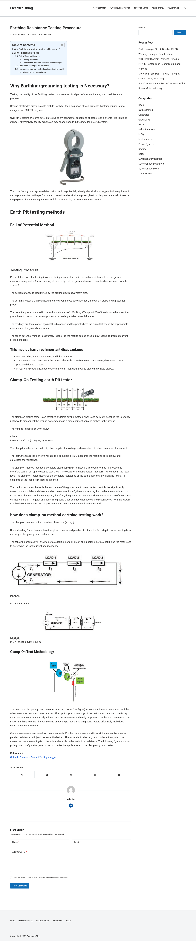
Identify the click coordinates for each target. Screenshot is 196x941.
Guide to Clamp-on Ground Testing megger (33, 757)
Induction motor (141, 8)
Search (141, 27)
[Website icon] (71, 806)
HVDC (141, 124)
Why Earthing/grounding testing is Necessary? (37, 49)
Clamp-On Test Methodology (34, 72)
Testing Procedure (30, 60)
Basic (141, 104)
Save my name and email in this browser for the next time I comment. (41, 878)
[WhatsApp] (119, 774)
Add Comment (19, 852)
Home (12, 921)
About (68, 921)
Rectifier (142, 149)
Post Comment (20, 886)
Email (77, 842)
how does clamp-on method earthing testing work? (41, 69)
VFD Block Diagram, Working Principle (159, 59)
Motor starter (99, 8)
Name (15, 842)
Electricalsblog (21, 8)
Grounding (46, 34)
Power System (158, 8)
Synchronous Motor (149, 168)
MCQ (141, 134)
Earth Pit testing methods (26, 53)
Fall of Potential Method (29, 56)
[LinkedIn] (95, 774)
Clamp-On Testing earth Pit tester (34, 65)
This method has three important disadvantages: (42, 63)
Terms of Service (25, 921)
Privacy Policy (42, 921)
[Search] (185, 8)
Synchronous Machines (151, 163)
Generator (143, 114)
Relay (141, 153)
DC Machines (145, 109)
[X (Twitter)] (47, 774)
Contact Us (57, 921)
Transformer (173, 8)
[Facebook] (22, 774)
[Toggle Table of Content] (61, 45)
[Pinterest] (71, 774)
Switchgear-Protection (119, 8)
